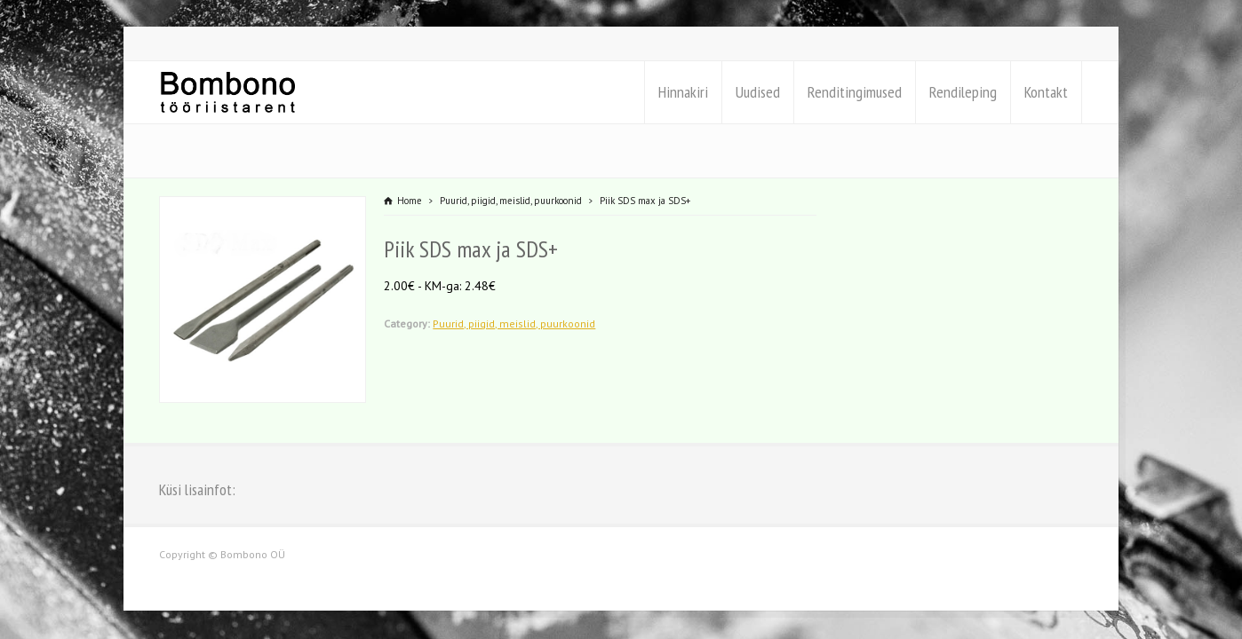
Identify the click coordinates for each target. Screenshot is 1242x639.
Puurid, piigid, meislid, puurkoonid (514, 323)
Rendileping (963, 92)
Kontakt (1046, 92)
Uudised (758, 92)
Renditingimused (855, 92)
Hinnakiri (683, 92)
